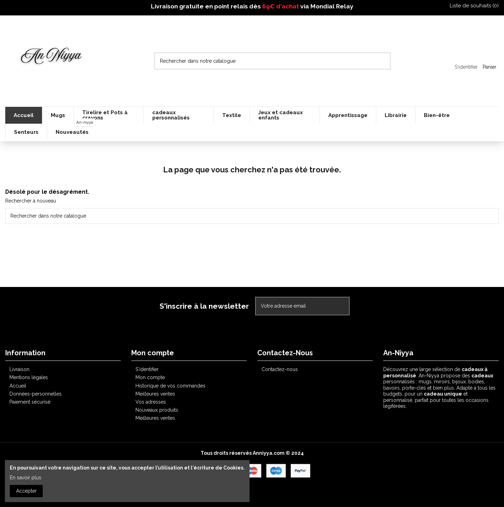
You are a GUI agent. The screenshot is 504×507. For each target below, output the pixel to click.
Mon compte (150, 377)
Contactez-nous (279, 369)
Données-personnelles (35, 394)
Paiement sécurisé (29, 402)
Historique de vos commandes (170, 386)
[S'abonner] (341, 306)
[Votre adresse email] (295, 306)
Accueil (17, 386)
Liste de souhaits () (471, 5)
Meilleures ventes (155, 394)
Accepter (26, 491)
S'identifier (147, 369)
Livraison (19, 369)
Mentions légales (28, 377)
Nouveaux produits (156, 410)
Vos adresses (150, 402)
